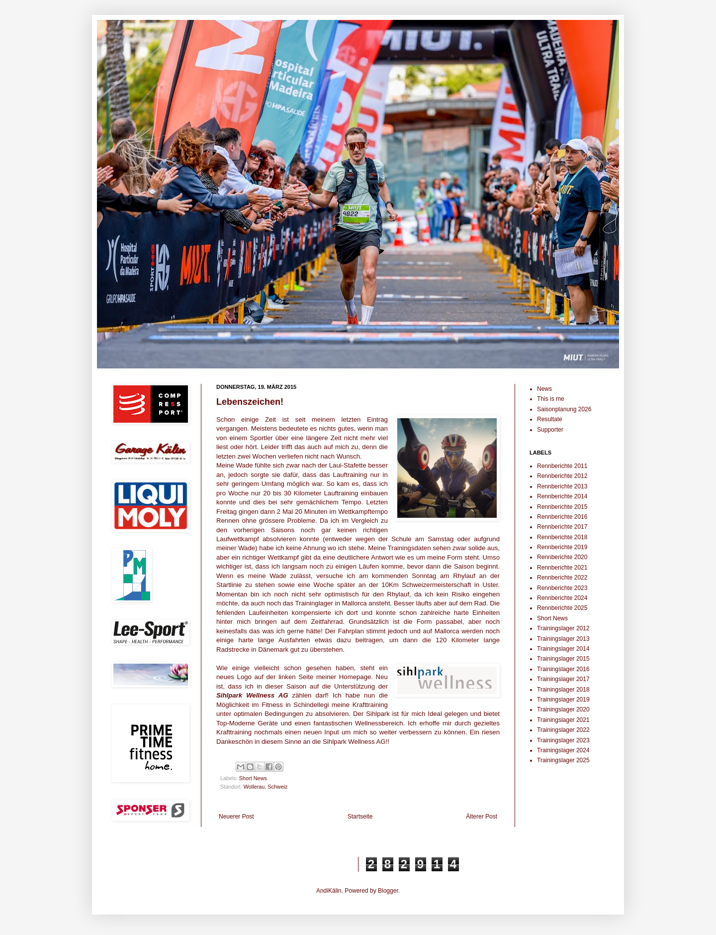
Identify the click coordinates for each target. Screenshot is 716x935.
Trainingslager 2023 (563, 740)
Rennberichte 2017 (562, 526)
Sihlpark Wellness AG (252, 695)
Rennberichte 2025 (562, 607)
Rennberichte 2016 (562, 516)
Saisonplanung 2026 (564, 409)
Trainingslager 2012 (563, 628)
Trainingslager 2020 (563, 709)
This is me (550, 398)
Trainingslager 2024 (563, 750)
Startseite (360, 816)
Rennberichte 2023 (562, 587)
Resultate (549, 419)
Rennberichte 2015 (562, 506)
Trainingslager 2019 (563, 699)
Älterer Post (481, 816)
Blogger (388, 890)
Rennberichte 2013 (562, 486)
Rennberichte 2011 (562, 466)
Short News (253, 778)
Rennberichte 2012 (562, 475)
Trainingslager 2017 (563, 679)
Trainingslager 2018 (563, 689)
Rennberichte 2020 (562, 557)
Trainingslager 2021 (563, 719)
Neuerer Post (236, 816)
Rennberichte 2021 (562, 567)
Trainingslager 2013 (563, 638)
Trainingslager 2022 (563, 729)
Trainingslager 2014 (563, 648)
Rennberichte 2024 (562, 597)
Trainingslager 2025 (563, 760)
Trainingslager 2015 (563, 658)
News (544, 388)
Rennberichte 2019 (562, 547)
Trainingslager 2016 (563, 669)
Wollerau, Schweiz (266, 787)
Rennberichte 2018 (562, 537)
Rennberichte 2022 (562, 577)
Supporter (550, 429)
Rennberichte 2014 (562, 496)
